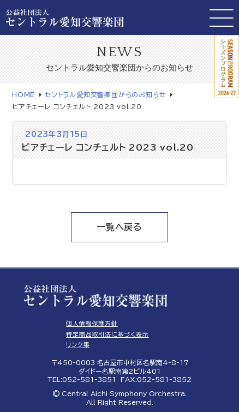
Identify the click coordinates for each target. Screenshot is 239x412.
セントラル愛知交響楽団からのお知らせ (105, 94)
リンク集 (77, 345)
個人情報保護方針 (91, 323)
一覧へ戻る (119, 227)
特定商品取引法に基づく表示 (107, 334)
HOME (23, 94)
